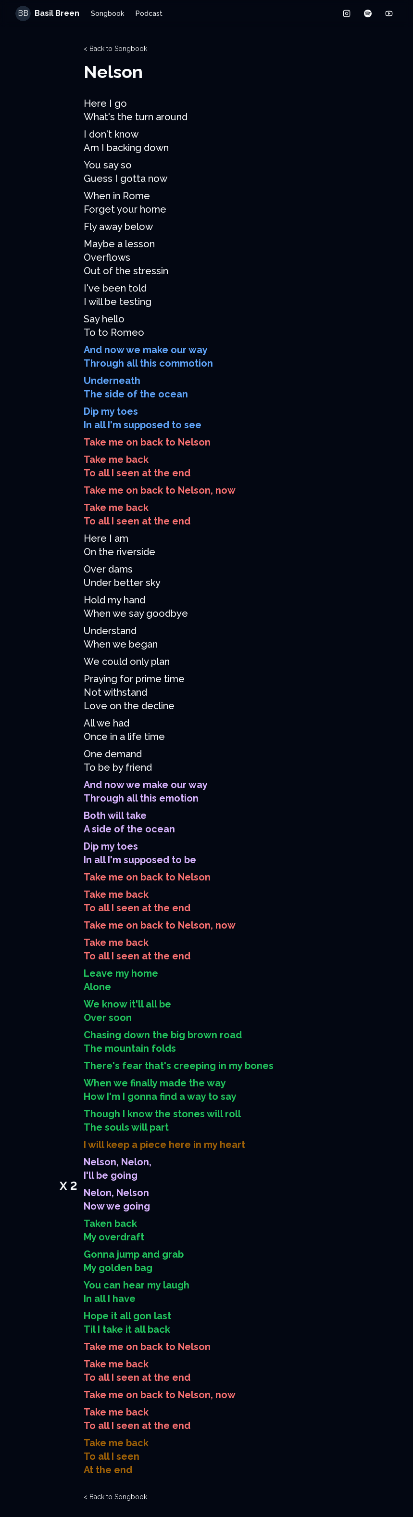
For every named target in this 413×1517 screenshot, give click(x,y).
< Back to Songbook (115, 48)
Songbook (107, 13)
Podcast (149, 13)
